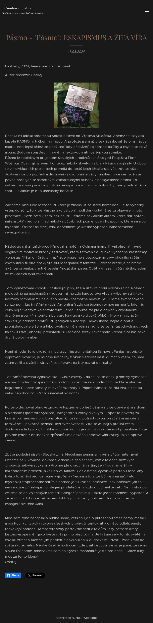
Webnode (90, 618)
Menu (147, 11)
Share (13, 575)
